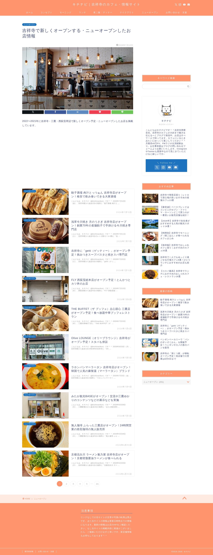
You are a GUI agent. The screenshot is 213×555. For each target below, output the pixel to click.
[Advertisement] (47, 157)
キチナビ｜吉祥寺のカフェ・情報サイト (106, 4)
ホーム (29, 12)
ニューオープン (150, 12)
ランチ (82, 12)
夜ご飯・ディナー (102, 12)
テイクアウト (127, 12)
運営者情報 (29, 551)
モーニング (66, 12)
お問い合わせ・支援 (176, 12)
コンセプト (46, 12)
